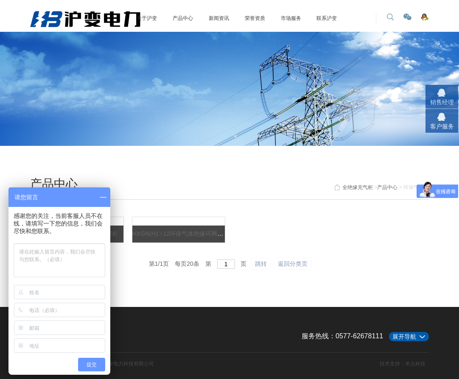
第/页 (159, 263)
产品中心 (183, 18)
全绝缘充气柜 (353, 187)
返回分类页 (293, 263)
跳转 (261, 263)
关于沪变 (147, 18)
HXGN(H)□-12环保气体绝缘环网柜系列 (183, 233)
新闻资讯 (219, 18)
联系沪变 (326, 18)
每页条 (187, 263)
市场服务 (291, 18)
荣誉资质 (255, 18)
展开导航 (404, 336)
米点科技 (415, 364)
